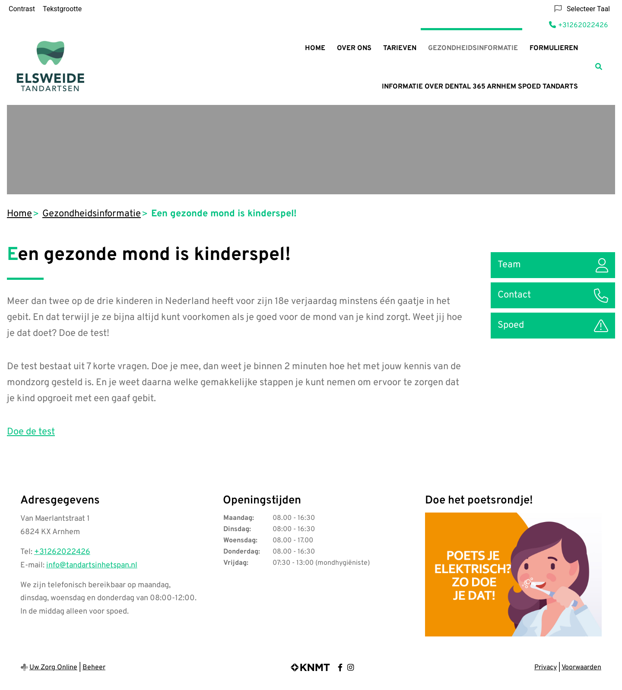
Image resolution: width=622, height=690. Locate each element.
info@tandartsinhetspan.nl (91, 565)
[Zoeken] (598, 66)
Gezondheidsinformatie (473, 48)
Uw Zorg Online (53, 667)
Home (315, 48)
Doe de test (31, 432)
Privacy (545, 667)
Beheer (94, 667)
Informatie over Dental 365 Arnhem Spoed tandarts (480, 86)
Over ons (354, 48)
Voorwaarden (581, 667)
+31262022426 (62, 552)
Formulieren (554, 48)
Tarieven (399, 48)
